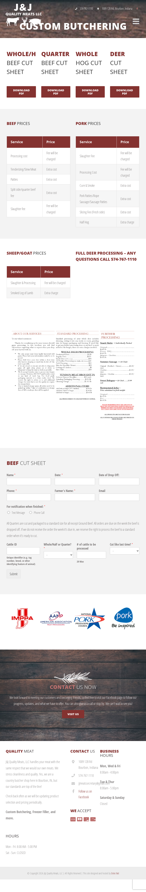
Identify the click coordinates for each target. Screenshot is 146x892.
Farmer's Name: (65, 491)
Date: (59, 475)
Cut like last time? (121, 544)
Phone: (12, 491)
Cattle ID (12, 544)
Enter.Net (115, 873)
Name (11, 475)
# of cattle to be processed (86, 546)
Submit (13, 574)
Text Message (18, 513)
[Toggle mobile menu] (136, 22)
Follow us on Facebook (85, 794)
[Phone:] (29, 497)
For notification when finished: (26, 507)
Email (102, 491)
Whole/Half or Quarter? (57, 546)
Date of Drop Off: (109, 475)
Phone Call (39, 513)
